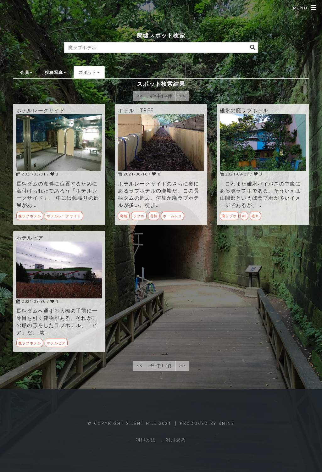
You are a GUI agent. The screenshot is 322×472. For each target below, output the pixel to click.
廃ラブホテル (29, 216)
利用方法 (146, 439)
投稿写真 (55, 72)
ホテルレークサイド (64, 216)
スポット (89, 72)
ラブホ (139, 216)
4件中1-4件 (161, 96)
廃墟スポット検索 (161, 35)
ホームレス (172, 216)
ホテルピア (56, 343)
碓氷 (255, 216)
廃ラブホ (229, 216)
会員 (26, 72)
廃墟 (123, 216)
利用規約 (176, 439)
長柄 (154, 216)
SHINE (226, 423)
